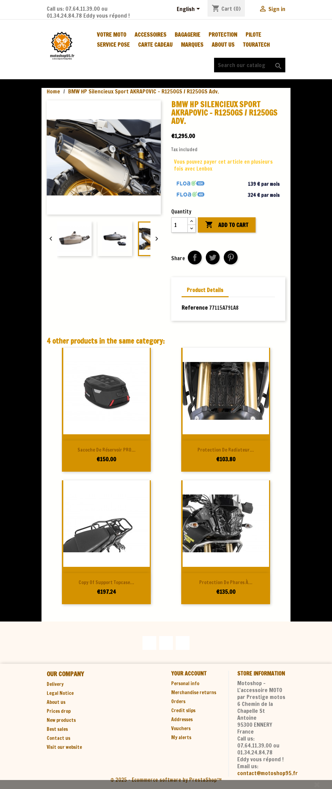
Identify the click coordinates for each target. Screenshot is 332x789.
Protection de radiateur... (225, 449)
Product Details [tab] (205, 290)
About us (223, 44)
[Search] (249, 65)
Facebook (149, 643)
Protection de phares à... (225, 582)
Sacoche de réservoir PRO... (106, 449)
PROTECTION (223, 34)
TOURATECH (256, 44)
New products (61, 720)
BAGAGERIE (187, 34)
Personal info (185, 683)
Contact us (58, 738)
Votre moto (111, 34)
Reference (195, 307)
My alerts (181, 737)
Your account (188, 673)
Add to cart (226, 224)
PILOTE (253, 34)
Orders (178, 701)
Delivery (55, 684)
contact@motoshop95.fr (267, 773)
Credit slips (183, 710)
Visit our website (64, 747)
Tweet (213, 257)
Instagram (183, 643)
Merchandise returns (193, 692)
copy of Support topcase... (106, 582)
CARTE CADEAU (155, 44)
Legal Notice (60, 693)
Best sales (57, 729)
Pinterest (231, 257)
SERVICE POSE (113, 44)
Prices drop (59, 711)
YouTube (166, 643)
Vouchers (181, 728)
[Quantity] (179, 225)
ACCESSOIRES (150, 34)
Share (195, 257)
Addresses (182, 719)
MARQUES (192, 44)
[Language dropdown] (189, 9)
